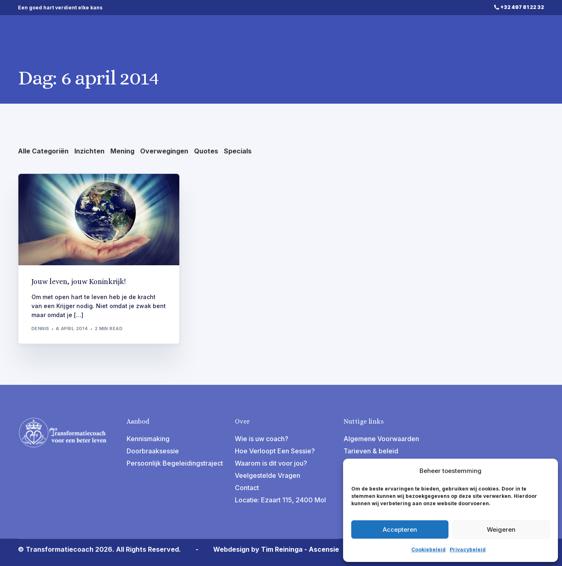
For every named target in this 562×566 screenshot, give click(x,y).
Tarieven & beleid (370, 451)
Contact (247, 488)
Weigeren (501, 529)
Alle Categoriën (43, 151)
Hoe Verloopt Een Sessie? (275, 451)
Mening (122, 151)
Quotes (206, 151)
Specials (238, 151)
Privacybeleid (468, 549)
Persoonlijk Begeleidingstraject (175, 463)
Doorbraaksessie (153, 451)
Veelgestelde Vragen (267, 475)
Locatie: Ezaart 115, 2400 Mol (280, 500)
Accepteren (400, 529)
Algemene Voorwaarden (381, 439)
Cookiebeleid (428, 549)
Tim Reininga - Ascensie (300, 549)
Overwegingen (164, 151)
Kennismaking (148, 439)
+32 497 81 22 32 (522, 7)
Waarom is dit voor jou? (271, 463)
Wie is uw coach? (261, 439)
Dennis (40, 328)
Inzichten (89, 151)
